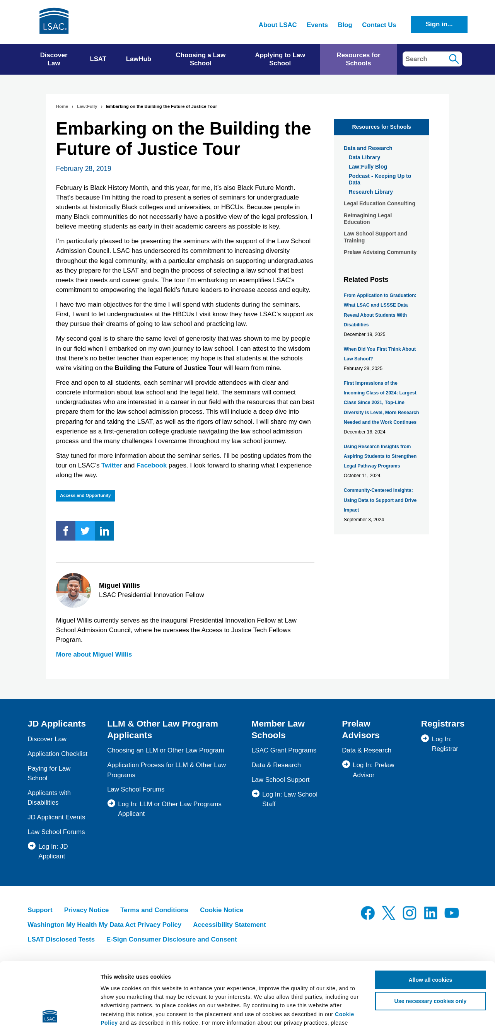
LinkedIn (104, 531)
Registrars (443, 723)
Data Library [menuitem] (365, 157)
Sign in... (439, 24)
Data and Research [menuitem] (368, 148)
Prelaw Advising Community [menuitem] (380, 252)
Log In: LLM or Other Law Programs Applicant (170, 808)
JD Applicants (56, 723)
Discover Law (47, 739)
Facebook (152, 465)
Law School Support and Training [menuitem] (375, 237)
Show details (458, 1012)
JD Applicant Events (56, 817)
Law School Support (280, 779)
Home (62, 106)
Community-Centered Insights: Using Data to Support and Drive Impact (380, 500)
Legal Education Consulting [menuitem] (379, 203)
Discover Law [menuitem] (54, 59)
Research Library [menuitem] (371, 192)
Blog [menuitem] (345, 25)
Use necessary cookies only (430, 935)
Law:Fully (87, 106)
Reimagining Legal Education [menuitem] (368, 218)
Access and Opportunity (85, 495)
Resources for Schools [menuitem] (359, 59)
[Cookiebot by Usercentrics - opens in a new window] (50, 1012)
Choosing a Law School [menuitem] (201, 59)
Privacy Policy (149, 966)
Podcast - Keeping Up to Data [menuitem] (380, 179)
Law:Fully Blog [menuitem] (368, 167)
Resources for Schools (381, 127)
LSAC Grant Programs (283, 750)
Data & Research (276, 765)
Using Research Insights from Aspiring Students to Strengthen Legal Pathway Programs (380, 456)
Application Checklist (57, 753)
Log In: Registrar (445, 743)
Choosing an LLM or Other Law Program (165, 750)
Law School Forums (56, 832)
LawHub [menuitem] (138, 59)
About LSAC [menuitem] (278, 25)
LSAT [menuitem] (98, 59)
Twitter (111, 465)
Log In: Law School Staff (289, 799)
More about (94, 654)
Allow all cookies (430, 914)
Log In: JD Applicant (53, 851)
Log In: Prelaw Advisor (373, 769)
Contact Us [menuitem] (379, 25)
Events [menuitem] (317, 25)
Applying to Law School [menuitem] (280, 59)
